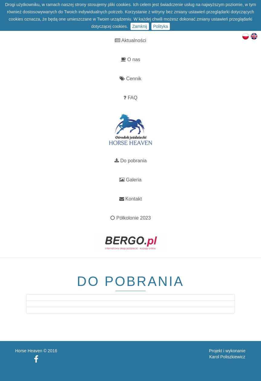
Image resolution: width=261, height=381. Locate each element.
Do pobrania (130, 160)
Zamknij (139, 26)
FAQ (130, 97)
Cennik (130, 78)
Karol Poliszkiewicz (227, 353)
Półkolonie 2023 (130, 217)
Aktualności (130, 40)
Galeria (130, 179)
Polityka (160, 26)
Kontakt (130, 198)
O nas (130, 59)
